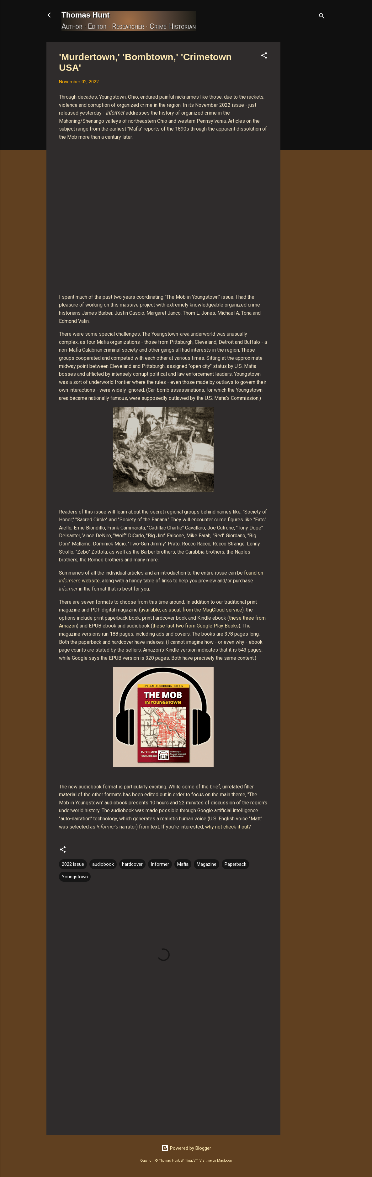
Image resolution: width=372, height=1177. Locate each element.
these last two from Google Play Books (195, 626)
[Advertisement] (305, 136)
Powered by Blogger (186, 1148)
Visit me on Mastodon (215, 1161)
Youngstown (75, 877)
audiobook (103, 864)
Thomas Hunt (85, 15)
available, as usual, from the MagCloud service (191, 610)
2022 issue (73, 864)
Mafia (183, 864)
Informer (160, 864)
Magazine (206, 864)
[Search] (322, 17)
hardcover (132, 864)
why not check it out (226, 827)
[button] (264, 56)
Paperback (235, 864)
